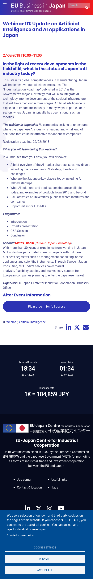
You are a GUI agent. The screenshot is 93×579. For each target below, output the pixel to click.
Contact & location (29, 487)
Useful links (59, 479)
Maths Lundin (24, 243)
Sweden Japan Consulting (53, 243)
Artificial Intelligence (32, 322)
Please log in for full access (46, 306)
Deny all (45, 559)
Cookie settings (45, 547)
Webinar (11, 322)
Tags (54, 487)
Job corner (24, 479)
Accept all (45, 570)
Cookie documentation (20, 535)
